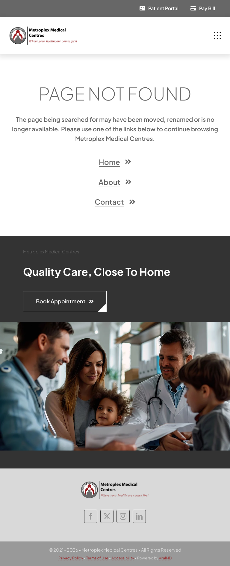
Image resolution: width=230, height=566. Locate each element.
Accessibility (122, 558)
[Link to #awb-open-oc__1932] (217, 35)
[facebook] (90, 516)
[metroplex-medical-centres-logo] (43, 28)
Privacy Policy (71, 558)
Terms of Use (97, 558)
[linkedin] (139, 516)
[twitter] (107, 516)
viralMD (165, 558)
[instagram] (123, 516)
